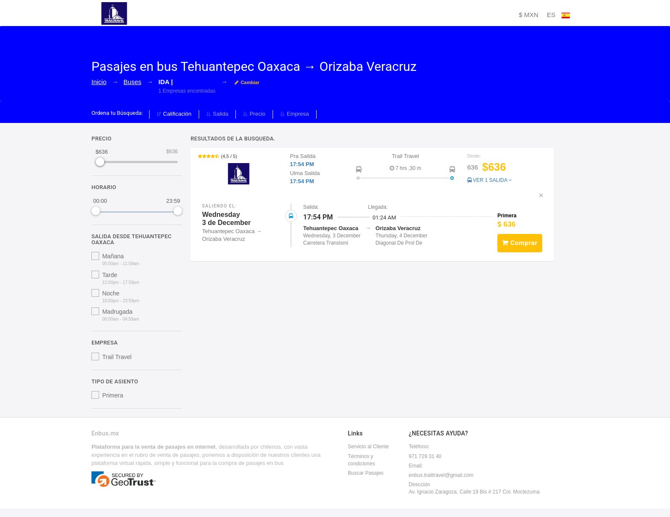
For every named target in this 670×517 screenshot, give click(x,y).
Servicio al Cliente (368, 447)
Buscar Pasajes (365, 473)
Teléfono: (419, 447)
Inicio (98, 81)
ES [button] (558, 15)
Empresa (294, 114)
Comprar (520, 243)
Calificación (174, 114)
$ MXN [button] (528, 14)
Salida (217, 114)
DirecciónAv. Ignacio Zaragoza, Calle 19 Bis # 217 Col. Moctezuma (474, 488)
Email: (416, 466)
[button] (372, 169)
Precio (254, 114)
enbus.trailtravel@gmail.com (441, 475)
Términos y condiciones (361, 460)
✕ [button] (541, 195)
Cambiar (247, 82)
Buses (132, 81)
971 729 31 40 (425, 456)
